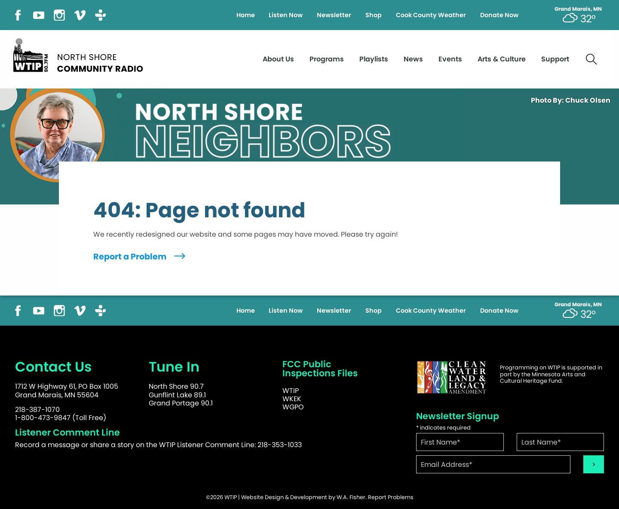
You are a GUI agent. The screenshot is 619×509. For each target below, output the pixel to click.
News (413, 59)
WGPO (293, 407)
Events (450, 59)
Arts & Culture (502, 59)
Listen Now (286, 15)
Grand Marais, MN (578, 9)
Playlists (373, 59)
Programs (327, 59)
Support (555, 59)
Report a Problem (140, 256)
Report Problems (391, 497)
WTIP (290, 391)
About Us (278, 59)
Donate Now (499, 15)
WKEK (291, 399)
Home (245, 15)
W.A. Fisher (351, 497)
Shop (373, 15)
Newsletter (334, 15)
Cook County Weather (431, 15)
